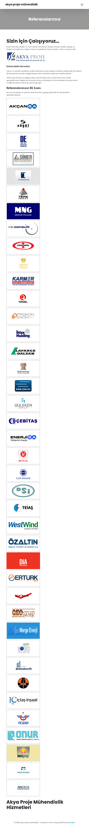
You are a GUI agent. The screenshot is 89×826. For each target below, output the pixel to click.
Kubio (72, 822)
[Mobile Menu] (82, 4)
